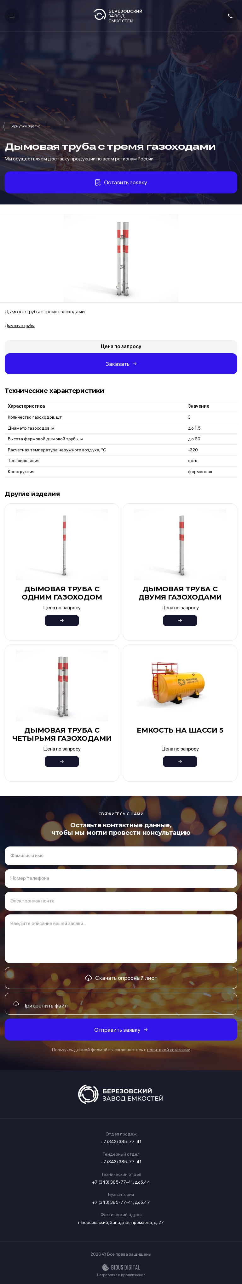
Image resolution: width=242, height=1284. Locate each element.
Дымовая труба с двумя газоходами (180, 593)
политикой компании (168, 1049)
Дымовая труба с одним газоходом (62, 593)
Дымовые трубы (25, 126)
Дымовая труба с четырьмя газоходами (62, 734)
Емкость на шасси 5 (180, 730)
